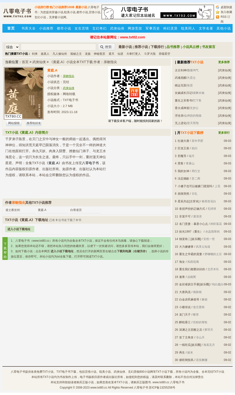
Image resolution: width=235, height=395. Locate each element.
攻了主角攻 (186, 337)
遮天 (111, 53)
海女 (182, 261)
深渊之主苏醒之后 (190, 329)
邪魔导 (182, 156)
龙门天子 (185, 314)
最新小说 (81, 7)
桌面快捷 (226, 7)
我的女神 (183, 171)
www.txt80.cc (98, 387)
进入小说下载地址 (18, 229)
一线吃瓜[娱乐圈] (190, 345)
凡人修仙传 (60, 53)
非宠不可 (185, 216)
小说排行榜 (42, 7)
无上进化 (180, 123)
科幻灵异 (170, 28)
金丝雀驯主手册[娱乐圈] (194, 284)
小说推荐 (46, 28)
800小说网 (146, 371)
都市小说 (64, 28)
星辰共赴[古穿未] (189, 201)
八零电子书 (18, 371)
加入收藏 (226, 12)
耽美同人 (188, 28)
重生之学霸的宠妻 (190, 254)
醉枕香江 (185, 322)
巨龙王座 (183, 148)
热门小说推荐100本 (62, 7)
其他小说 (224, 28)
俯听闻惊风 (186, 360)
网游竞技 (135, 28)
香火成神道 (182, 108)
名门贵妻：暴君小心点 (193, 224)
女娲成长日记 (183, 93)
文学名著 (206, 28)
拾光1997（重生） (191, 231)
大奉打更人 (133, 53)
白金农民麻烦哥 (189, 299)
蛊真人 (45, 53)
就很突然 (183, 193)
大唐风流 (185, 292)
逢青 (182, 277)
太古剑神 (180, 70)
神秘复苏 (99, 53)
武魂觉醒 (180, 77)
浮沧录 (179, 115)
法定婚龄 (183, 178)
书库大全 (28, 28)
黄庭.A (42, 210)
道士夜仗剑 (13, 210)
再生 (182, 352)
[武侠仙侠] (224, 70)
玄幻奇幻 (99, 28)
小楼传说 (185, 307)
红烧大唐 (183, 141)
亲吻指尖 (68, 76)
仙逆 (120, 53)
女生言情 (82, 28)
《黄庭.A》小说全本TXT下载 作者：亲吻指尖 (83, 62)
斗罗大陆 (150, 53)
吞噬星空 (164, 53)
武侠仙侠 (117, 28)
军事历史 (153, 28)
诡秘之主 (76, 53)
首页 (25, 62)
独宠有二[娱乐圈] (190, 239)
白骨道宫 (76, 210)
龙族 (88, 53)
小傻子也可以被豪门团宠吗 (195, 186)
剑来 (35, 53)
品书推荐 (173, 47)
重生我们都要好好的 (192, 269)
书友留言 (208, 47)
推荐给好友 (34, 123)
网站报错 (14, 123)
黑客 (180, 163)
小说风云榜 (190, 47)
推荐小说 (141, 47)
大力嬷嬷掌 (186, 246)
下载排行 (157, 47)
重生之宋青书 (183, 100)
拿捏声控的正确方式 (192, 208)
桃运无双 (180, 85)
